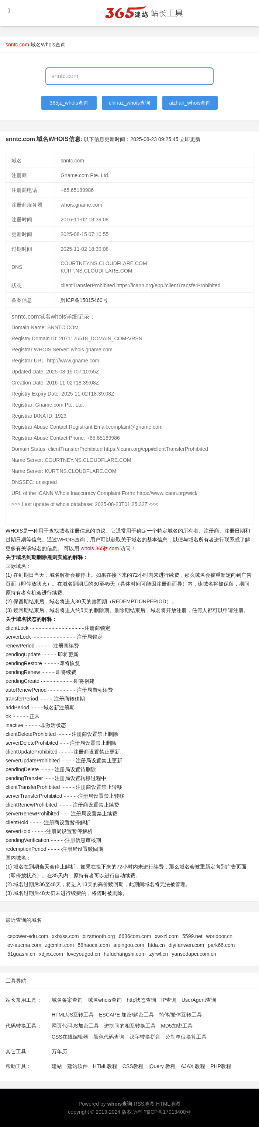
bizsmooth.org (99, 936)
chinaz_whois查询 (129, 103)
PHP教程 (220, 1066)
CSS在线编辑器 (70, 1037)
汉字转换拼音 (145, 1037)
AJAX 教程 (193, 1066)
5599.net (192, 936)
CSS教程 (133, 1066)
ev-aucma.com (24, 945)
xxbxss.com (65, 936)
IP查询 (168, 1000)
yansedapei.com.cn (194, 954)
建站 (57, 1066)
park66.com (221, 945)
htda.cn (156, 945)
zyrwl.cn (158, 954)
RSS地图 (144, 1104)
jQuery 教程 (161, 1066)
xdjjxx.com (51, 954)
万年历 (59, 1051)
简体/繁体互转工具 (180, 1015)
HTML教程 (105, 1066)
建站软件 (77, 1066)
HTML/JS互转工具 (73, 1015)
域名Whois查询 (48, 45)
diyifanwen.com (186, 945)
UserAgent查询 (199, 1000)
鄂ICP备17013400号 (167, 1112)
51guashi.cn (21, 954)
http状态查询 (141, 1000)
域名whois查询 (105, 1000)
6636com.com (135, 936)
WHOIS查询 (71, 540)
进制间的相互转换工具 (130, 1026)
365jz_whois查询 (69, 103)
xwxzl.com (167, 936)
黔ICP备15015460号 (84, 300)
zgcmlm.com (59, 945)
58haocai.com (93, 945)
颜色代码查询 (108, 1037)
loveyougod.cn (83, 954)
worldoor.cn (219, 936)
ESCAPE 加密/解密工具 (126, 1015)
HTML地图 (168, 1104)
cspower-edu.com (27, 936)
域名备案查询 (67, 1000)
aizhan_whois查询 (190, 103)
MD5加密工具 (177, 1026)
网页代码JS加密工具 (75, 1026)
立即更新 (190, 139)
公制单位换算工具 (186, 1037)
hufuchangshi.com (125, 954)
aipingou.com (129, 945)
